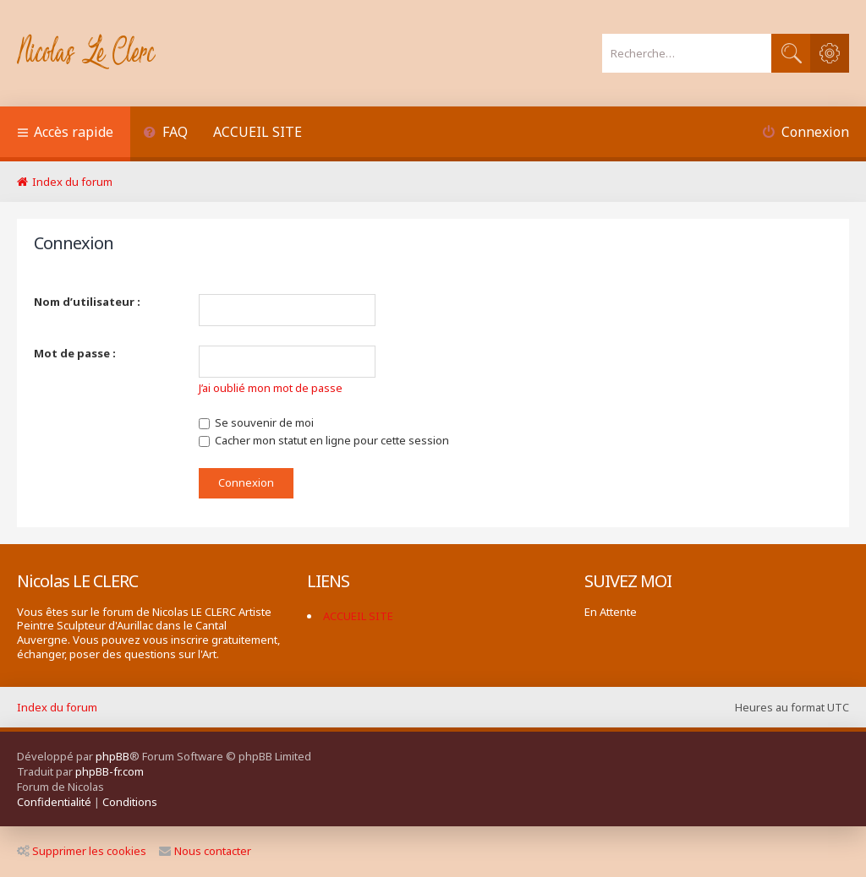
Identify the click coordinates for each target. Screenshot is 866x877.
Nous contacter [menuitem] (205, 850)
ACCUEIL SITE (257, 132)
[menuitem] (165, 133)
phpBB (112, 756)
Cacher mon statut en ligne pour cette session (324, 440)
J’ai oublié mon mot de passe (271, 387)
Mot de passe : (75, 353)
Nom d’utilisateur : (87, 301)
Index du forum (57, 707)
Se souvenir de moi (256, 422)
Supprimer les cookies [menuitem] (81, 850)
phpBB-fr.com (109, 771)
